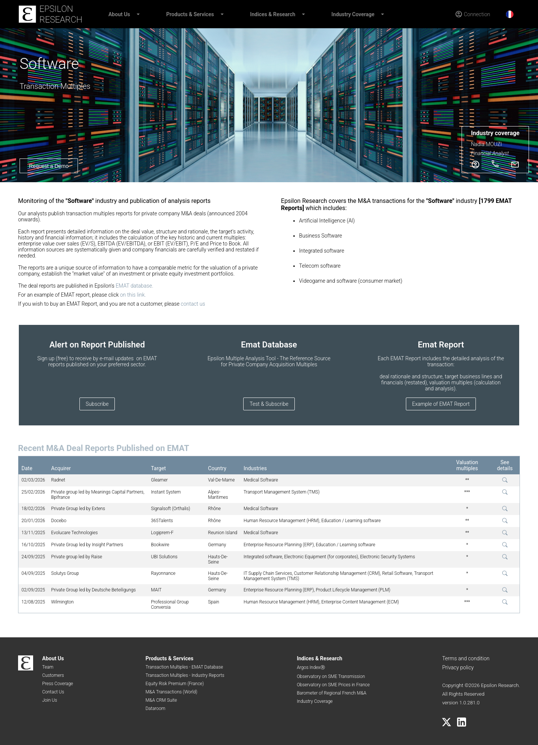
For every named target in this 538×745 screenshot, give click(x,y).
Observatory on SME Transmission (331, 676)
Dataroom (155, 708)
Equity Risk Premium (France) (174, 683)
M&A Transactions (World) (171, 692)
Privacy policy (458, 667)
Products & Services (190, 14)
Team (47, 667)
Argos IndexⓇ (311, 667)
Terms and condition (465, 658)
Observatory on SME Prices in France (333, 684)
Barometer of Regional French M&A (331, 693)
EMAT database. (134, 286)
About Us (119, 14)
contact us (193, 304)
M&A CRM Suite (161, 700)
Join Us (49, 700)
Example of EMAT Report (441, 404)
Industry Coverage (352, 14)
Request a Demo (49, 166)
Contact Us (53, 692)
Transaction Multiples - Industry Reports (184, 675)
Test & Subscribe (269, 404)
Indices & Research (272, 14)
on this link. (133, 295)
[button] (137, 14)
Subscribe (97, 404)
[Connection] (472, 14)
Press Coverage (57, 683)
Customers (53, 675)
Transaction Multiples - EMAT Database (184, 667)
